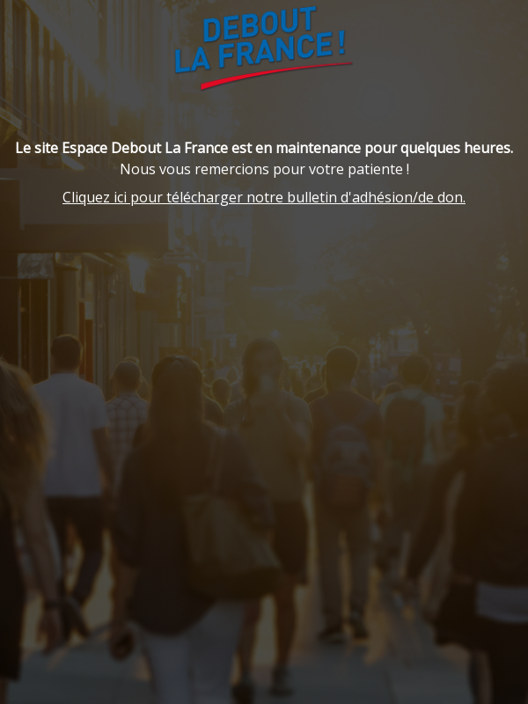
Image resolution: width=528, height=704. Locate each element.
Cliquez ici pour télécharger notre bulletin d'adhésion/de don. (264, 197)
